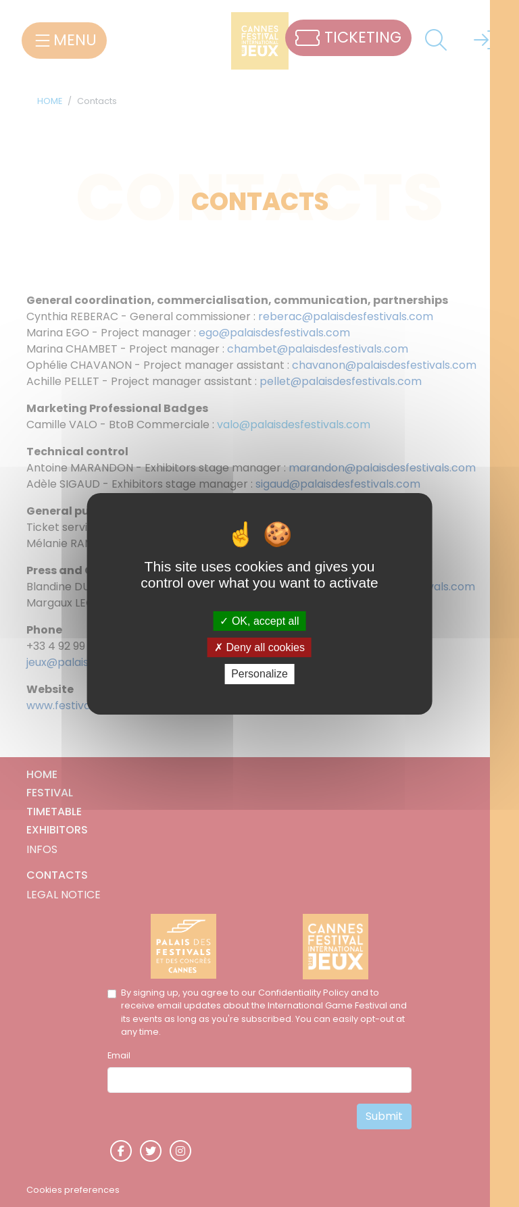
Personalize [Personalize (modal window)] (259, 673)
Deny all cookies (259, 647)
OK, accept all (259, 621)
